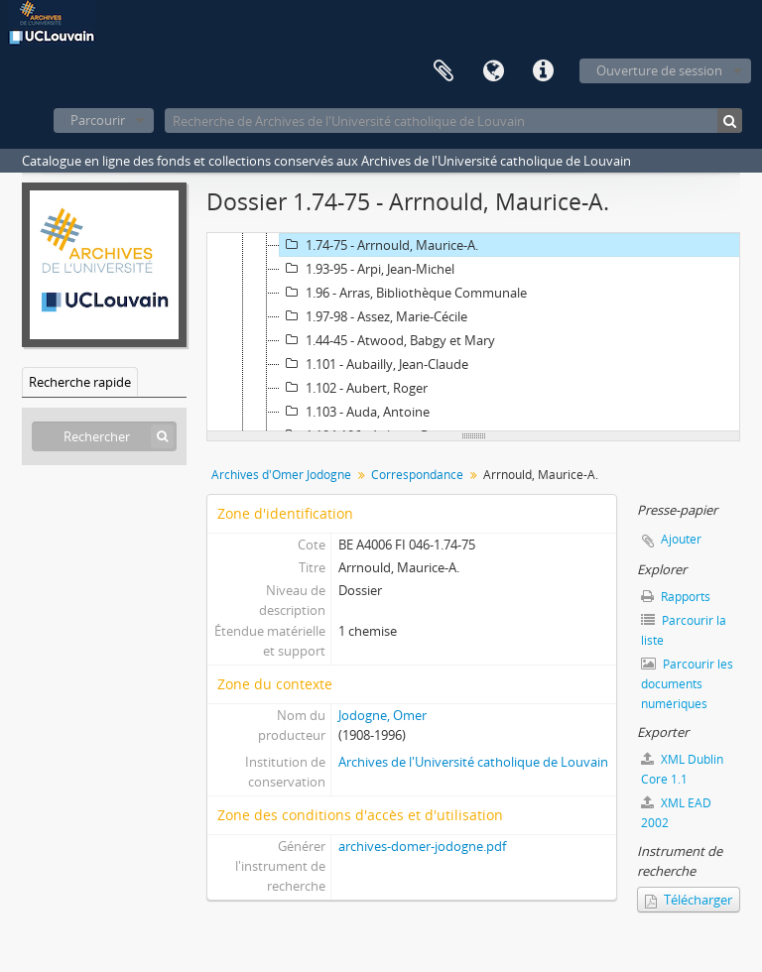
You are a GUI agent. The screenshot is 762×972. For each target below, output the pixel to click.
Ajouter (681, 539)
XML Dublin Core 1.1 (682, 769)
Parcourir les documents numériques (687, 684)
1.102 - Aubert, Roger (354, 388)
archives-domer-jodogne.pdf (422, 846)
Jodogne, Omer (382, 715)
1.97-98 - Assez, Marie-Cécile (373, 316)
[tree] (473, 332)
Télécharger (688, 900)
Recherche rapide (80, 382)
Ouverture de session (659, 70)
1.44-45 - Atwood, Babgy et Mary (387, 340)
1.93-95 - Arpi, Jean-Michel (367, 269)
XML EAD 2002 (676, 812)
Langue (493, 71)
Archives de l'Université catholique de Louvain (473, 762)
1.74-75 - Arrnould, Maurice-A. (379, 245)
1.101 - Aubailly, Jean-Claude (374, 364)
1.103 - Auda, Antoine (355, 412)
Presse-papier (443, 71)
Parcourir (97, 120)
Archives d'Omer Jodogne (281, 474)
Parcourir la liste (683, 630)
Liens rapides (543, 71)
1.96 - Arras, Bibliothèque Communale (403, 292)
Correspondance (417, 474)
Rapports (675, 596)
